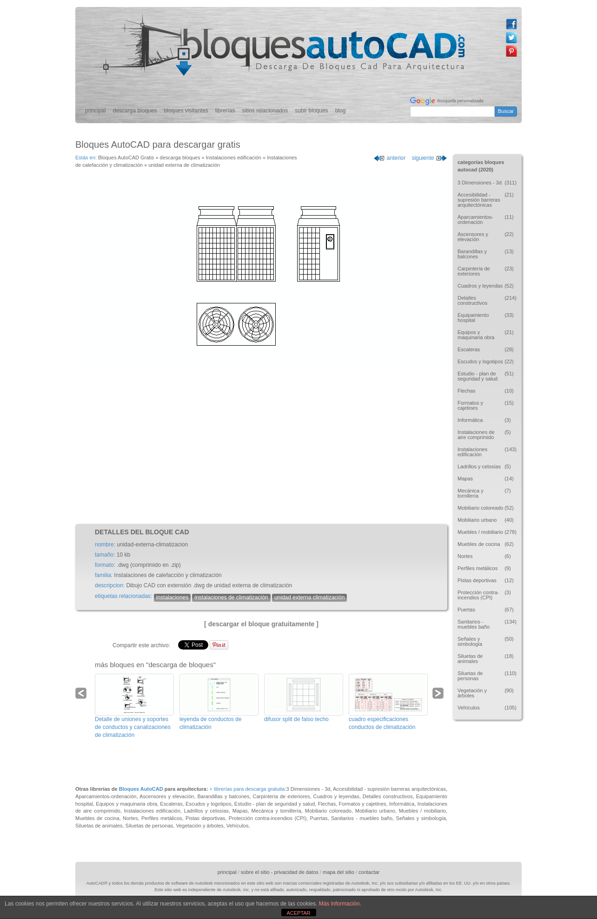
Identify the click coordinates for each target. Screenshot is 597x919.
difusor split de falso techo (296, 719)
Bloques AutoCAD (141, 789)
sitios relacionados (265, 110)
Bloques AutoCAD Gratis (126, 157)
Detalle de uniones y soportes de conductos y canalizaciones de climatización (133, 727)
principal (95, 110)
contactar (368, 872)
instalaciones (172, 597)
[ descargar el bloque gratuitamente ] (261, 624)
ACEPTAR (298, 913)
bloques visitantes (186, 110)
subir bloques (311, 110)
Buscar (506, 111)
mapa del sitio (338, 872)
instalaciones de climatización (231, 597)
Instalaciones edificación (233, 157)
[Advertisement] (261, 445)
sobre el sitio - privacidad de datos (279, 872)
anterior (389, 158)
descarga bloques (135, 110)
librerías (225, 110)
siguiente (429, 158)
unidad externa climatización (309, 597)
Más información (339, 903)
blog (340, 110)
